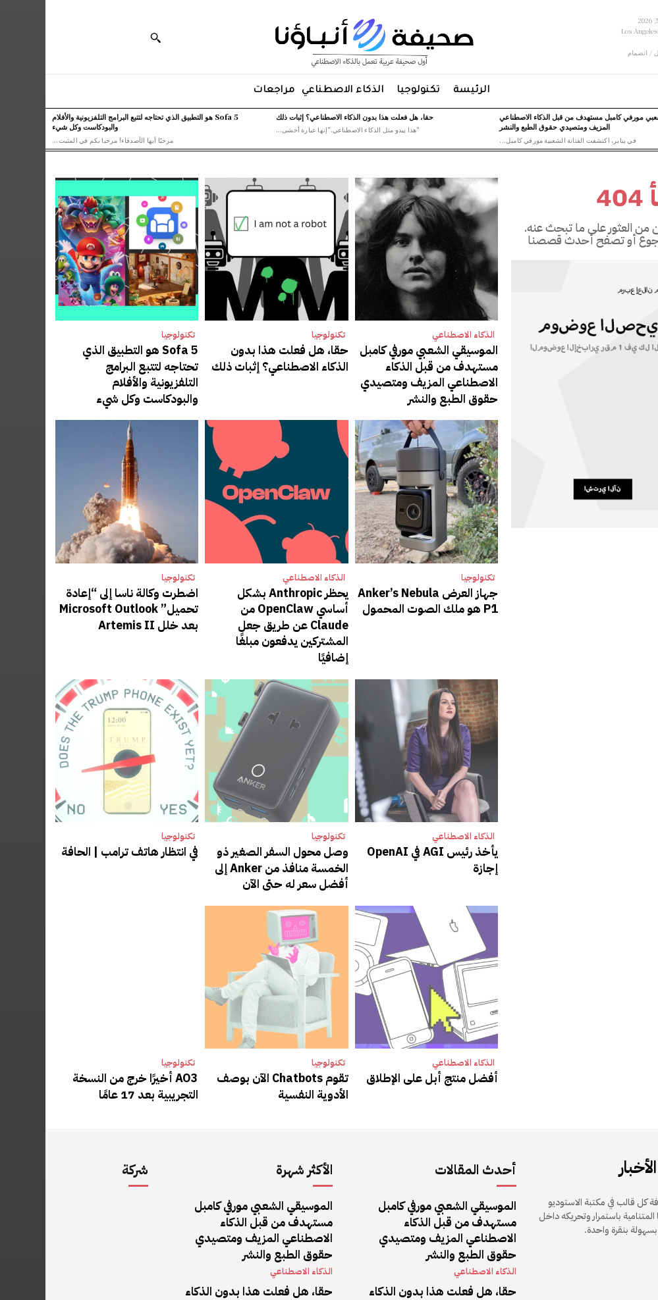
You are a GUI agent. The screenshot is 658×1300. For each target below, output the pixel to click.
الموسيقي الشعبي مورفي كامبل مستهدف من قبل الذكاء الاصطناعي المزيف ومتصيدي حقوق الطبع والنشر (553, 121)
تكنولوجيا (283, 334)
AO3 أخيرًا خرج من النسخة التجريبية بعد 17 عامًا (86, 1005)
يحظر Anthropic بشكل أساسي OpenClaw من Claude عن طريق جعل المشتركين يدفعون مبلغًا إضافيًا (234, 578)
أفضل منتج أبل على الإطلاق (400, 999)
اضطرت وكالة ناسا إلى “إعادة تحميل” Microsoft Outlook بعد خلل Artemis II (84, 578)
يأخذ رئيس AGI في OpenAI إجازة (387, 782)
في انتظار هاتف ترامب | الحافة (99, 782)
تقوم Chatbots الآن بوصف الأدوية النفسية (237, 1005)
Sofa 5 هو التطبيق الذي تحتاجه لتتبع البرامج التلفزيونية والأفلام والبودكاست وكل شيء (100, 121)
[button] (110, 37)
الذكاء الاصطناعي (418, 334)
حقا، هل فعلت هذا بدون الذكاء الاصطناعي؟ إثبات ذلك (309, 116)
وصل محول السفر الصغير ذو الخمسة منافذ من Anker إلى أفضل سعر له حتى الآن (235, 795)
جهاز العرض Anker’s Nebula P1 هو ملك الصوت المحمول (381, 571)
